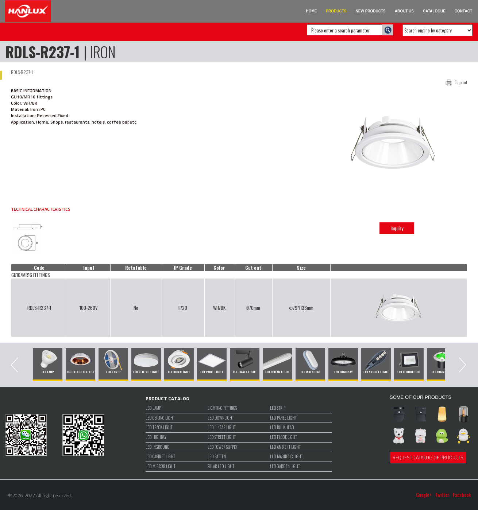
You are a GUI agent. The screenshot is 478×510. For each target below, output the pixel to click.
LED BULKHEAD (282, 427)
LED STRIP (277, 408)
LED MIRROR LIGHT (161, 466)
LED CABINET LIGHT (160, 456)
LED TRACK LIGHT (159, 427)
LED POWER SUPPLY (222, 447)
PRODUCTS (336, 11)
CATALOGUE (434, 11)
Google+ (424, 494)
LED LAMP (153, 408)
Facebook (462, 494)
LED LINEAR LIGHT (222, 427)
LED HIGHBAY (156, 437)
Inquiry (396, 228)
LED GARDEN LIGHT (285, 466)
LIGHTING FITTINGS (222, 408)
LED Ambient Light (285, 447)
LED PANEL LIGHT (283, 418)
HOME (311, 11)
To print (461, 82)
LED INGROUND (158, 447)
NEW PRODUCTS (371, 11)
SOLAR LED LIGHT (221, 466)
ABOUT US (404, 11)
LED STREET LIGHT (222, 437)
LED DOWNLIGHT (221, 418)
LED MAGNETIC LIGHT (286, 456)
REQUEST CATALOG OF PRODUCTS (428, 457)
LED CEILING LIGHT (160, 418)
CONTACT (463, 11)
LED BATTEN (217, 456)
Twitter (442, 494)
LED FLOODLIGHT (283, 437)
